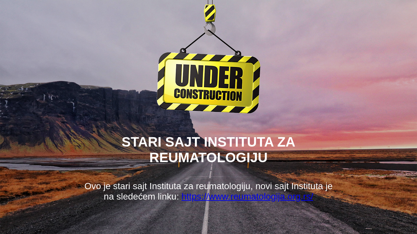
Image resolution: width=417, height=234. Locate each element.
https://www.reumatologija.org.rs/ (247, 196)
